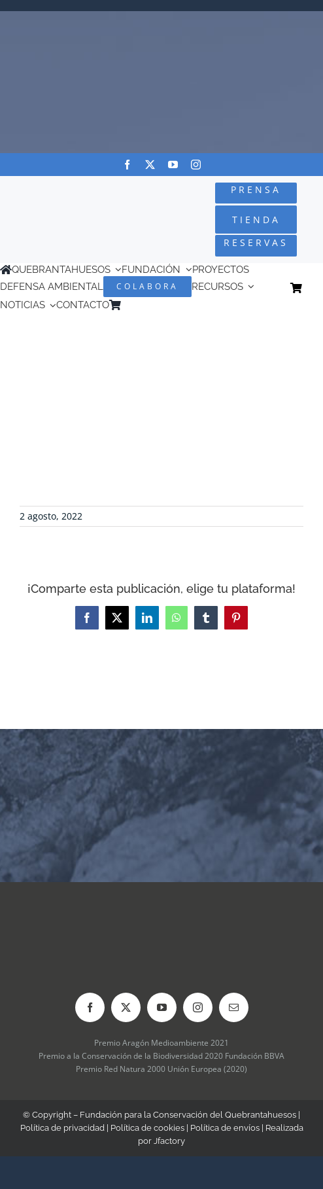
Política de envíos (225, 1128)
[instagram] (196, 164)
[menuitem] (146, 305)
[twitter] (150, 164)
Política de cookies (147, 1128)
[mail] (233, 1007)
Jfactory (169, 1141)
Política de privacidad (62, 1128)
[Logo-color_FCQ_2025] (54, 203)
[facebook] (127, 164)
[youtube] (173, 164)
